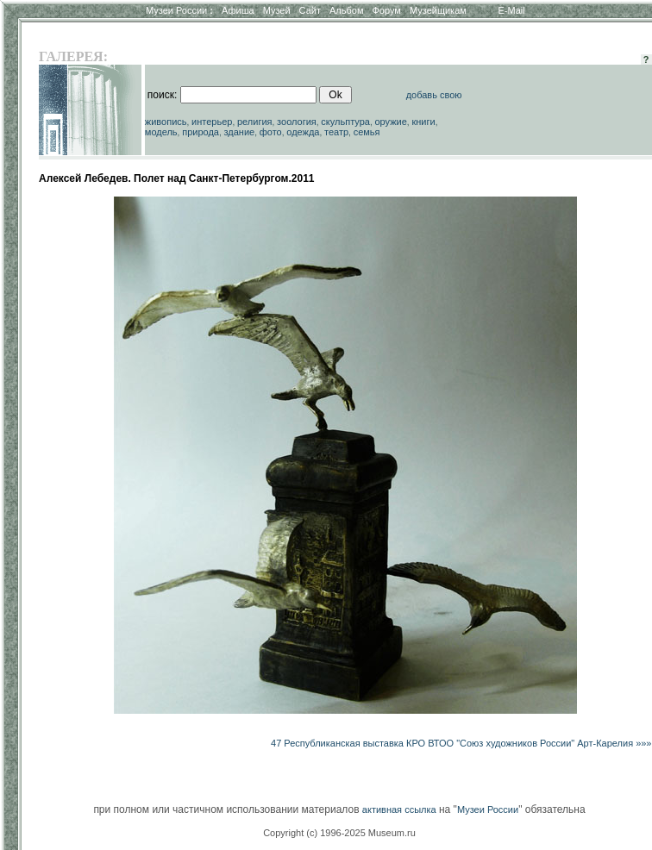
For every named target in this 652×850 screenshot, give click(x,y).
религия (255, 121)
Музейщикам (438, 10)
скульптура (345, 121)
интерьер (211, 121)
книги (423, 121)
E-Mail (511, 10)
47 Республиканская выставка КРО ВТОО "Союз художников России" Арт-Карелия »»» (461, 743)
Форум (386, 10)
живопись (166, 121)
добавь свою (434, 95)
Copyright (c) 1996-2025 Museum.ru (339, 833)
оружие (391, 121)
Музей (277, 10)
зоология (297, 121)
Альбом (346, 10)
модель (161, 132)
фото (271, 132)
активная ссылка (399, 809)
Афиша (238, 10)
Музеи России (179, 10)
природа (200, 132)
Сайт (310, 10)
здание (238, 132)
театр (336, 132)
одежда (302, 132)
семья (367, 132)
